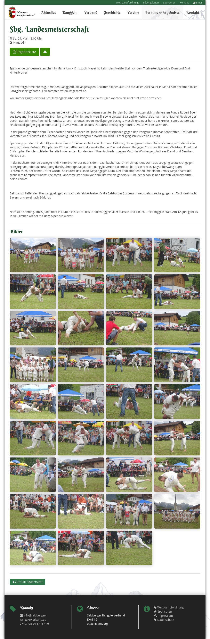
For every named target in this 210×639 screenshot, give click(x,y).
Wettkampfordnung (127, 2)
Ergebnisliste (24, 52)
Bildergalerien (151, 2)
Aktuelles (48, 12)
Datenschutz (164, 620)
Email (197, 2)
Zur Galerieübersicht (27, 582)
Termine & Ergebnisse (162, 12)
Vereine (133, 12)
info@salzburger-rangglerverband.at (33, 617)
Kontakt (184, 2)
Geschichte (112, 12)
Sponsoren (169, 2)
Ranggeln (69, 12)
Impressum (163, 615)
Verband (90, 12)
